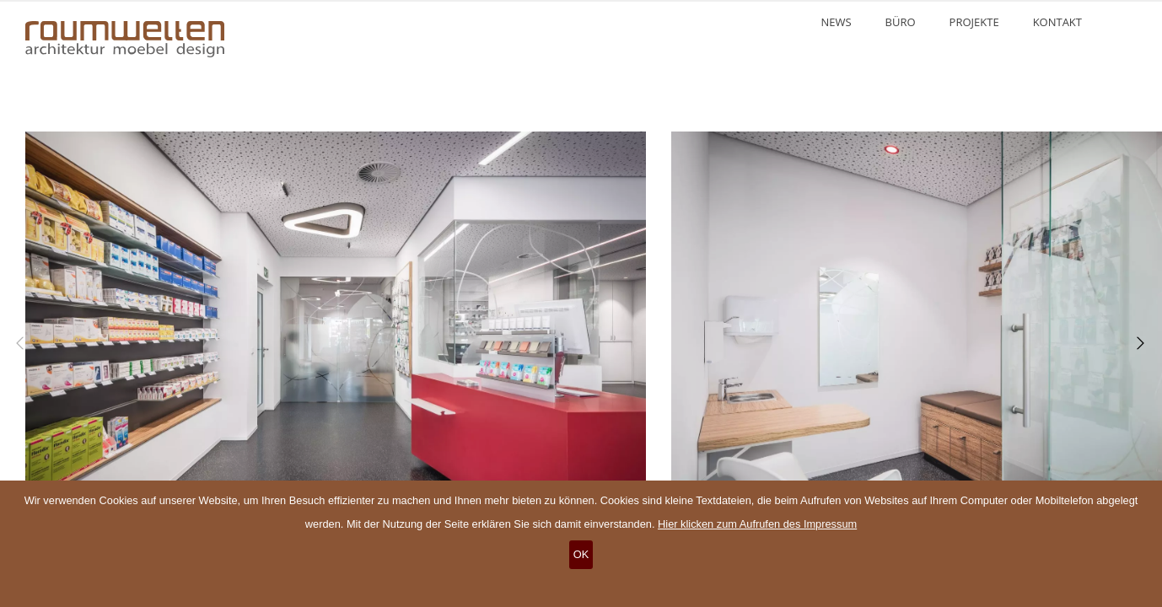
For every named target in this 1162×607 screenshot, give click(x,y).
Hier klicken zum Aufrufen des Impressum (757, 524)
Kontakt (1057, 22)
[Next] (1136, 343)
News (835, 22)
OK (581, 554)
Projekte (974, 22)
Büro (900, 22)
